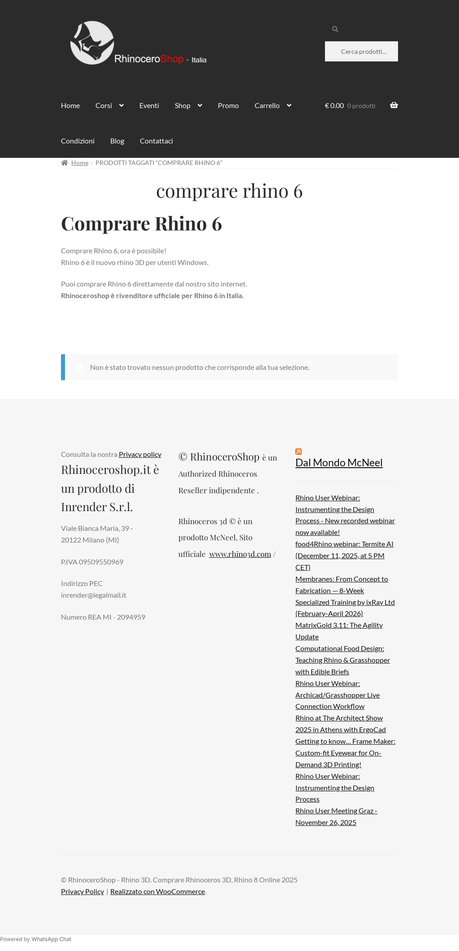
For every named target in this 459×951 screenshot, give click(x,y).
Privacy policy (140, 454)
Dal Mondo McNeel (339, 462)
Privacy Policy (82, 891)
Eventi (149, 105)
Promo (228, 105)
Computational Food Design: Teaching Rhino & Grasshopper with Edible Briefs (342, 660)
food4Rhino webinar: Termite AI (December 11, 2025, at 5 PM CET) (344, 555)
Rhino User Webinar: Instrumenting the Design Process (334, 787)
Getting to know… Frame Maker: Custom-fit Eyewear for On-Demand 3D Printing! (345, 753)
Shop (183, 105)
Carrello (267, 105)
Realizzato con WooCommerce (157, 891)
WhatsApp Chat (51, 939)
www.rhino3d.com (240, 554)
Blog (117, 140)
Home (70, 105)
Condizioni (78, 140)
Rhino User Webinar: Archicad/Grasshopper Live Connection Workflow (337, 695)
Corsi (103, 105)
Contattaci (156, 140)
